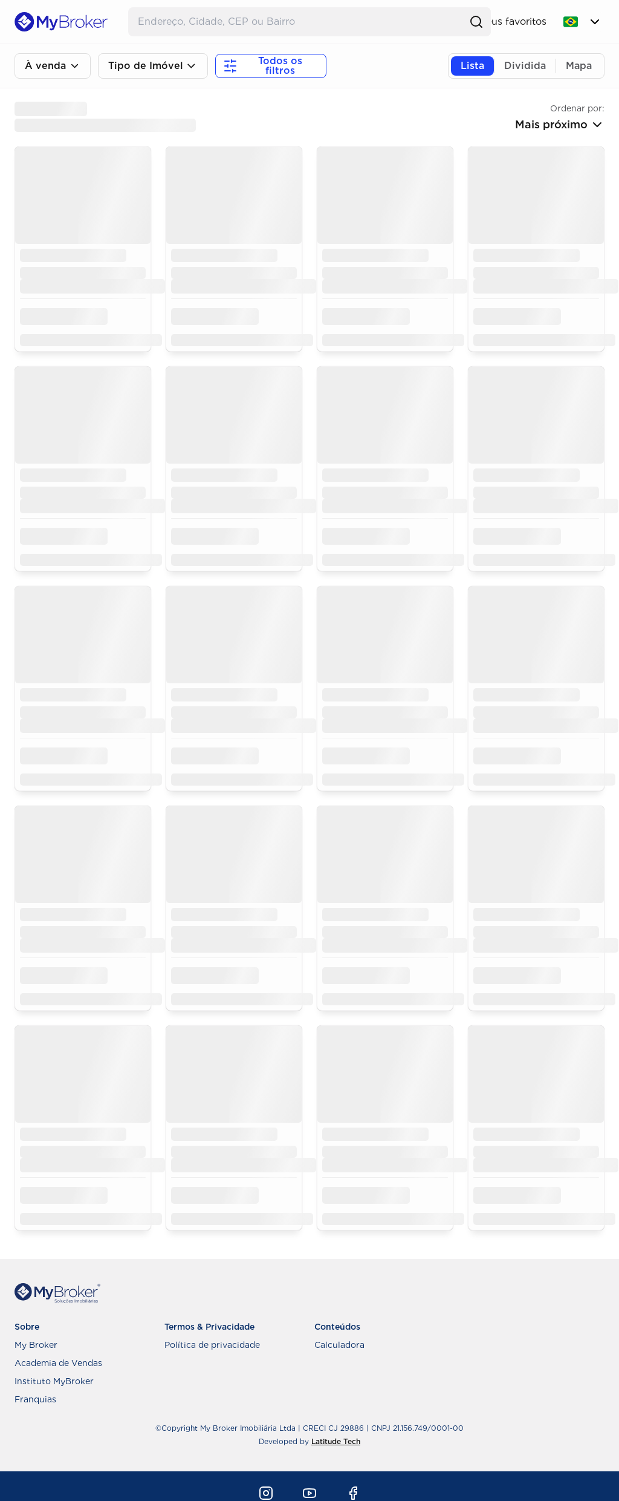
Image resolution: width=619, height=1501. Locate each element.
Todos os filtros (262, 65)
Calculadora (339, 1345)
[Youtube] (309, 1493)
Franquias (35, 1399)
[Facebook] (353, 1493)
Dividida (525, 65)
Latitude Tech (335, 1441)
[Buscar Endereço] (297, 22)
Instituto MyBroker (54, 1381)
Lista (472, 65)
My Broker (36, 1345)
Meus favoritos (512, 21)
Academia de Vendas (58, 1363)
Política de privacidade (212, 1345)
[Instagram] (266, 1493)
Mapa (579, 65)
